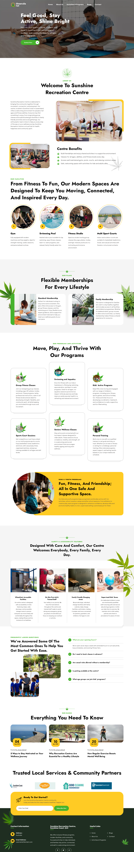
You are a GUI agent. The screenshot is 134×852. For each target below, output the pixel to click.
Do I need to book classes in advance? (87, 654)
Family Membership (104, 299)
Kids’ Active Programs (102, 385)
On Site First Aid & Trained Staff (52, 598)
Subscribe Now (61, 808)
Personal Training (100, 435)
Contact (98, 4)
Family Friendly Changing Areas (81, 598)
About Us (59, 4)
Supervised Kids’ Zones (109, 597)
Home (50, 4)
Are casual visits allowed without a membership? (91, 662)
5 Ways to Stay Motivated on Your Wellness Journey (27, 755)
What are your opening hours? (84, 640)
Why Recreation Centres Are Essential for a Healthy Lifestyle (64, 755)
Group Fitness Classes (25, 385)
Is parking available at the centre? (86, 671)
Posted (18, 750)
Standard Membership (48, 298)
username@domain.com (24, 842)
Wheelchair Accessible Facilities (23, 598)
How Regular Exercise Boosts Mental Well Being (102, 755)
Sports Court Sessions (25, 435)
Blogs (89, 4)
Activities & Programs (75, 4)
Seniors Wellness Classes (65, 429)
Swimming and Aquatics (64, 379)
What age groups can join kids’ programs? (89, 679)
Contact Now (31, 42)
